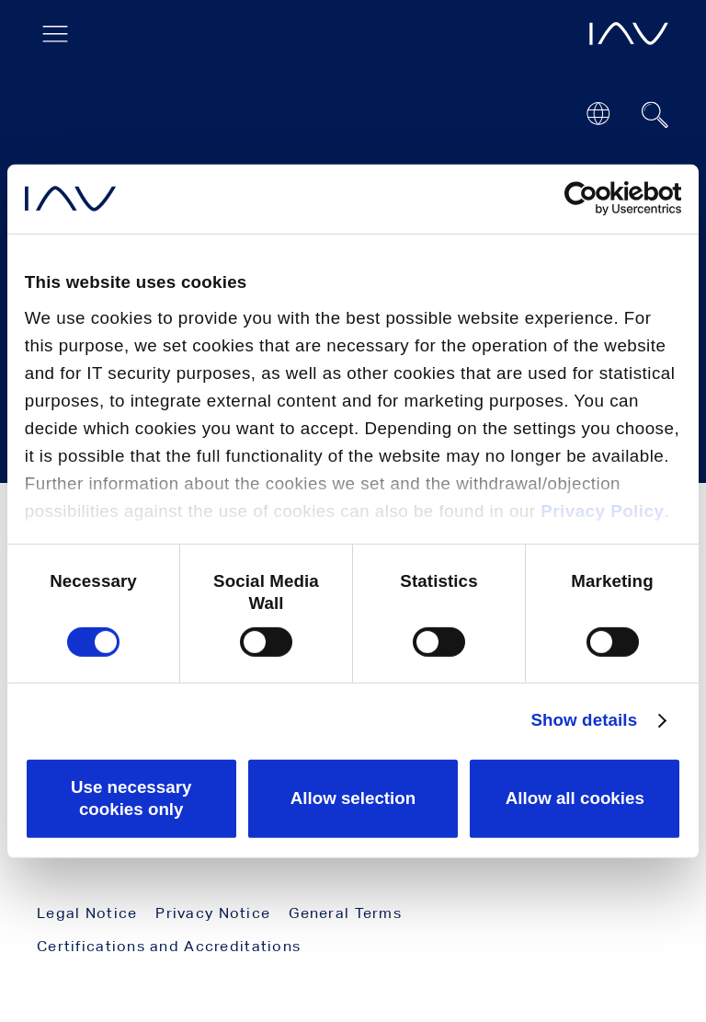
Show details (583, 719)
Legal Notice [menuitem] (87, 913)
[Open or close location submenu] (598, 114)
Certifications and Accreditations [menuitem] (169, 946)
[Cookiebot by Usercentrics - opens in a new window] (600, 198)
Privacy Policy (602, 511)
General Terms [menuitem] (345, 913)
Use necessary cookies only (131, 798)
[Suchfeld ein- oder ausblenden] (655, 115)
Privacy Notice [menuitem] (212, 913)
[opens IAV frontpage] (628, 33)
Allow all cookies (575, 798)
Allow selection (353, 798)
